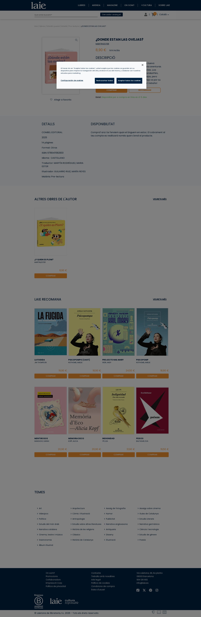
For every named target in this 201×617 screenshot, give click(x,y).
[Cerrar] (142, 65)
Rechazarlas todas (104, 80)
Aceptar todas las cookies (129, 80)
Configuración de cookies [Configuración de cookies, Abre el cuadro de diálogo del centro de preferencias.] (72, 80)
